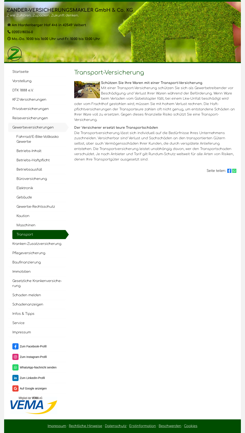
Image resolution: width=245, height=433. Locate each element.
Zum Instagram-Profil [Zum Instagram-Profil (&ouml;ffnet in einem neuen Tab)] (33, 357)
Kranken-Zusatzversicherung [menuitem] (36, 244)
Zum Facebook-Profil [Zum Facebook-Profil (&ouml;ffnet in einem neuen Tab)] (33, 346)
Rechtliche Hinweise (85, 426)
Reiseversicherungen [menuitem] (30, 118)
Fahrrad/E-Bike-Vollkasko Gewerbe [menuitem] (37, 139)
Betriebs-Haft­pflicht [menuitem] (33, 160)
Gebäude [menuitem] (24, 197)
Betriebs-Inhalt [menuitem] (28, 151)
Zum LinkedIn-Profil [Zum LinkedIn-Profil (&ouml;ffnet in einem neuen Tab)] (32, 378)
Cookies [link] (190, 426)
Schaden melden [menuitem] (26, 295)
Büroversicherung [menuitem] (31, 179)
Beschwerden (170, 426)
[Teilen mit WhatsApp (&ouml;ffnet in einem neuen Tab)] (234, 171)
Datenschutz (116, 426)
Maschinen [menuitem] (25, 225)
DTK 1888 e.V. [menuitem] (22, 90)
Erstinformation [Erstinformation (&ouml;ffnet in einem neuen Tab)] (142, 426)
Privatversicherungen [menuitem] (30, 109)
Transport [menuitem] (24, 234)
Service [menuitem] (18, 323)
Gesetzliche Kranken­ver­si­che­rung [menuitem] (37, 283)
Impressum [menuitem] (21, 332)
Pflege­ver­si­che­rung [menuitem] (28, 253)
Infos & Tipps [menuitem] (23, 314)
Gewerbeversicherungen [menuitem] (33, 127)
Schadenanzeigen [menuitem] (27, 304)
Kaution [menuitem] (22, 216)
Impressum (57, 426)
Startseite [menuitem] (20, 72)
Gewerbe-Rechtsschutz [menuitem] (35, 207)
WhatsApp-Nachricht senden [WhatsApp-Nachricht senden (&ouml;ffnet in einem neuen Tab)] (38, 367)
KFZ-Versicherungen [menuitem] (29, 99)
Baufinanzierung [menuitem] (26, 262)
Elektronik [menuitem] (24, 188)
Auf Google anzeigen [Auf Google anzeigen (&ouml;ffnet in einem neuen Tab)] (33, 388)
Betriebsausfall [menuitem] (29, 169)
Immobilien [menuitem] (21, 272)
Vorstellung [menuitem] (22, 81)
